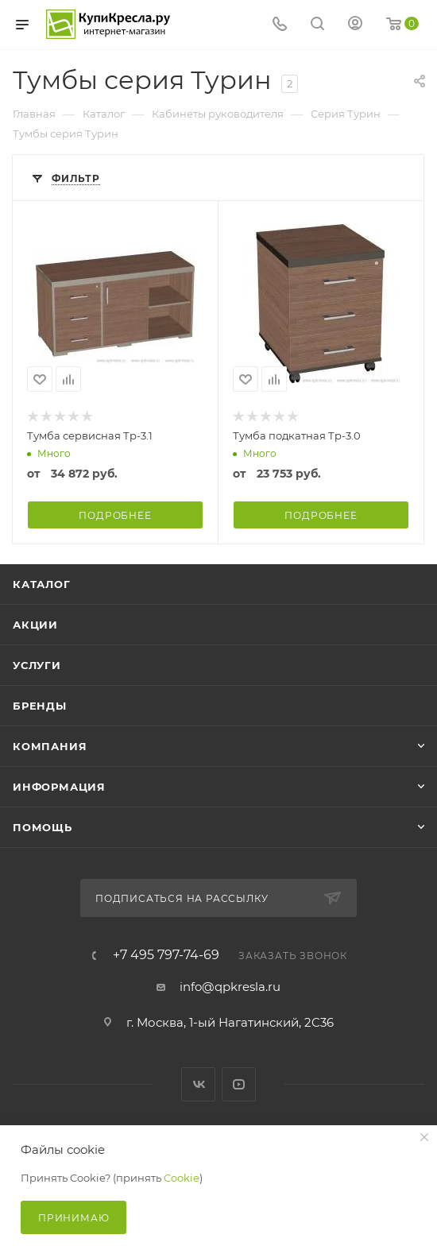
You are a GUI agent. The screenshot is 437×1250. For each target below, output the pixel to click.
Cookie (181, 1177)
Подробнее (115, 515)
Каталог (42, 584)
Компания (50, 746)
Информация (59, 786)
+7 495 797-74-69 (166, 955)
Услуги (37, 665)
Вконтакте (198, 1084)
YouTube (239, 1084)
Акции (35, 624)
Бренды (40, 705)
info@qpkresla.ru (230, 986)
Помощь (42, 827)
